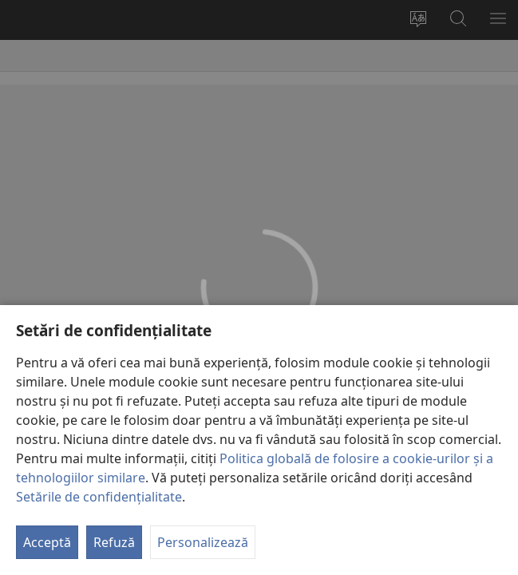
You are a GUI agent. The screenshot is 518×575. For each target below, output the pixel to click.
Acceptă (47, 542)
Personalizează (202, 542)
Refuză (114, 542)
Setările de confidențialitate (99, 497)
